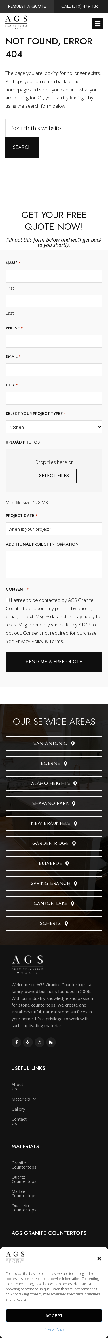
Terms (56, 641)
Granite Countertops (32, 1154)
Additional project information (42, 544)
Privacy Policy (54, 1329)
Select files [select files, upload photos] (54, 475)
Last (10, 313)
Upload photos (23, 442)
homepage (17, 89)
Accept (54, 1316)
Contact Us (22, 1114)
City (12, 385)
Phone (14, 328)
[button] (99, 1258)
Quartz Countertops (32, 1164)
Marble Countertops (32, 1174)
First (10, 288)
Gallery (18, 1104)
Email (13, 357)
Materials (25, 1094)
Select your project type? (36, 414)
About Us (21, 1084)
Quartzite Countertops (34, 1184)
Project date (21, 516)
